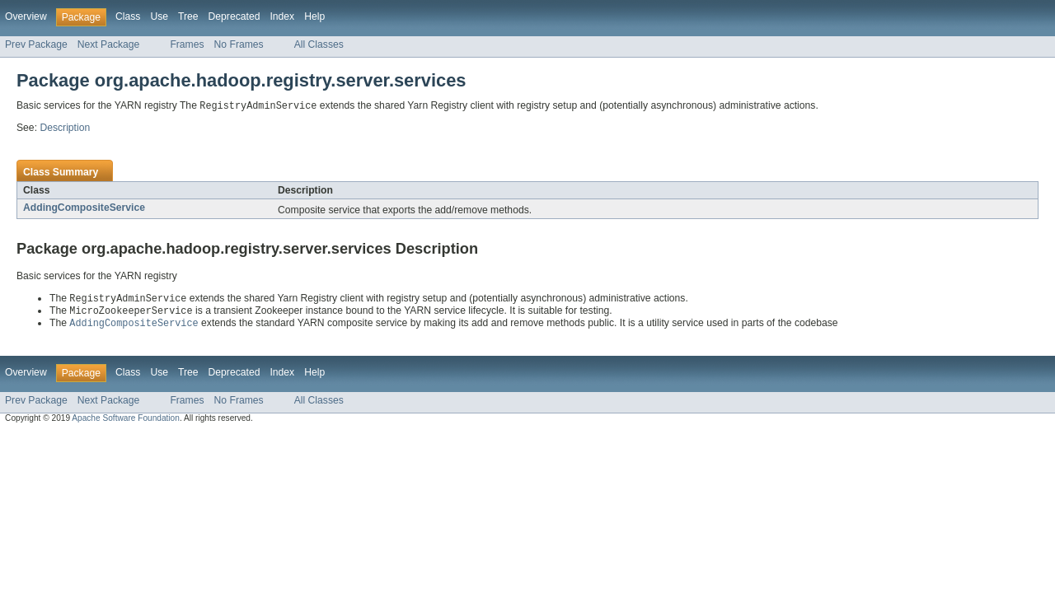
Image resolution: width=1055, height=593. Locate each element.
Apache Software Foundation (126, 421)
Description (65, 128)
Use (159, 16)
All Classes (319, 44)
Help (314, 16)
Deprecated (234, 16)
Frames (187, 44)
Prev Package (36, 44)
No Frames (239, 44)
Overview (26, 16)
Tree (188, 16)
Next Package (108, 44)
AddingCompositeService (84, 208)
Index (282, 16)
